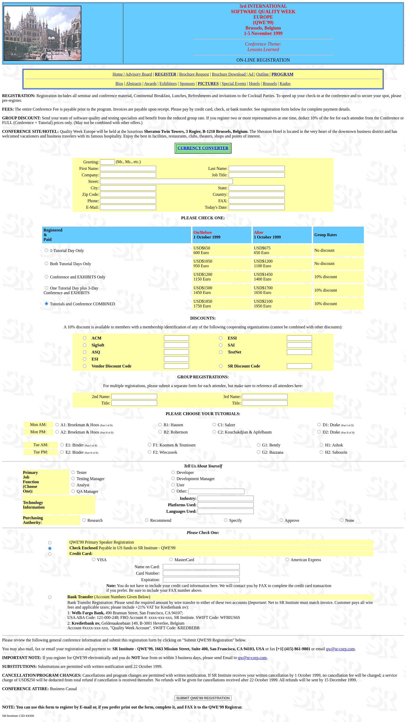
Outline (263, 74)
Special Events (234, 83)
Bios (119, 83)
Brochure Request (194, 74)
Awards (150, 83)
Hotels (254, 83)
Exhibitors (168, 83)
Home (118, 74)
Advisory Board (138, 74)
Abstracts (133, 83)
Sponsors (187, 83)
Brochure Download (229, 74)
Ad (251, 74)
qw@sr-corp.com (340, 649)
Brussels (270, 83)
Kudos (285, 83)
